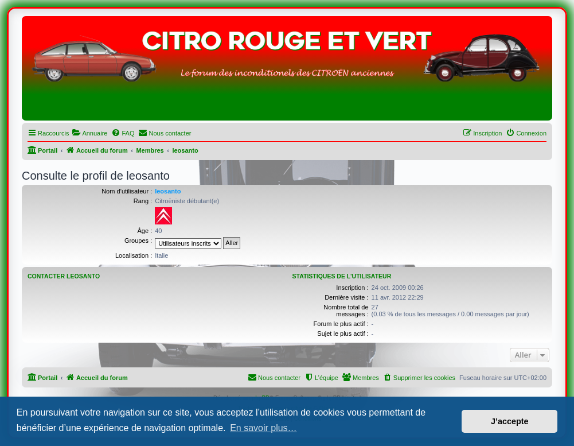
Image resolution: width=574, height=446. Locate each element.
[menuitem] (89, 133)
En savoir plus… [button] (263, 428)
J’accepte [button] (510, 421)
